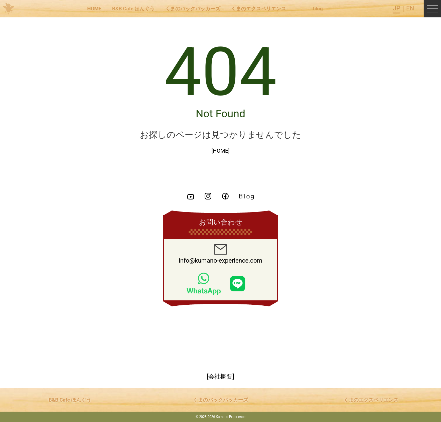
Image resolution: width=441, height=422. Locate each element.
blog (317, 9)
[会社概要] (220, 376)
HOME (94, 9)
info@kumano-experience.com (220, 254)
